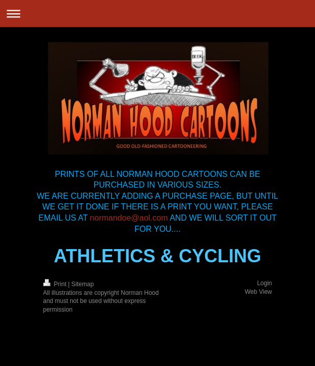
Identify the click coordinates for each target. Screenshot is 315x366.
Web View (258, 291)
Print (55, 284)
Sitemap (82, 284)
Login (264, 283)
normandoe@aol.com (129, 218)
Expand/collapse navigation (157, 13)
